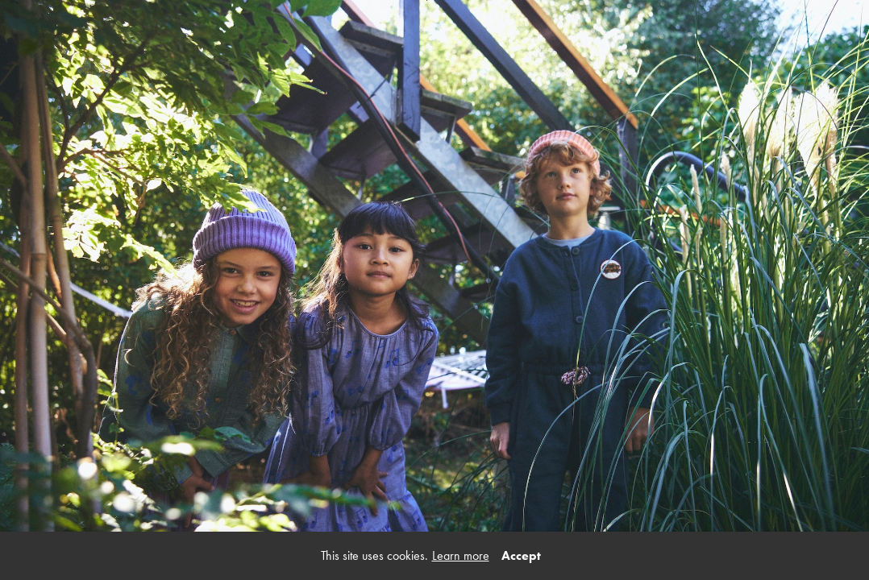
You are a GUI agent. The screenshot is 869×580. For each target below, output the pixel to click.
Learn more (460, 555)
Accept (521, 555)
